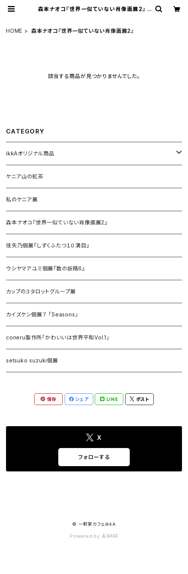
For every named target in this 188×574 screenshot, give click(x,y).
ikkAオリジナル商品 (30, 153)
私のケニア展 (22, 199)
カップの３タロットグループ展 (41, 291)
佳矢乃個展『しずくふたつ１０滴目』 (47, 245)
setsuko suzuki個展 (32, 360)
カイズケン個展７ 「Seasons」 (42, 314)
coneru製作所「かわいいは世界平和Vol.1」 (57, 337)
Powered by (94, 536)
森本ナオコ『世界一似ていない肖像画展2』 (57, 222)
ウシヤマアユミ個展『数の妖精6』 (45, 268)
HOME (14, 31)
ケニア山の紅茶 (25, 176)
